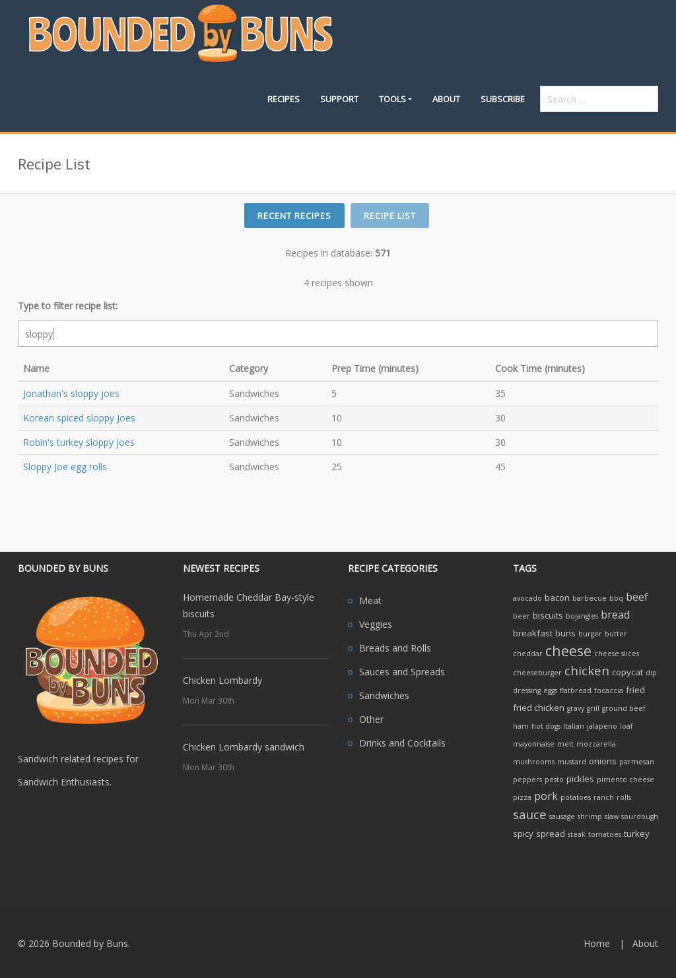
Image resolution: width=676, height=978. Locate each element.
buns (565, 633)
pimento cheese (625, 779)
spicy (523, 834)
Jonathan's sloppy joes (71, 393)
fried (635, 690)
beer (521, 616)
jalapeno (602, 726)
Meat (370, 600)
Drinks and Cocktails (402, 743)
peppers (527, 779)
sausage (562, 816)
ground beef (624, 708)
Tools (392, 99)
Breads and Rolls (395, 648)
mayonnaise (534, 744)
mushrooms (534, 761)
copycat (627, 672)
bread (615, 614)
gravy (575, 708)
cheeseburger (537, 672)
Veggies (375, 624)
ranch (603, 797)
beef (637, 597)
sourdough (639, 816)
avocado (527, 598)
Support (339, 99)
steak (577, 834)
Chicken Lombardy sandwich (243, 747)
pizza (522, 797)
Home (597, 943)
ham (521, 726)
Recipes (283, 99)
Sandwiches (384, 695)
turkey (637, 834)
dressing (527, 690)
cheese (568, 650)
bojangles (582, 616)
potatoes (575, 797)
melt (565, 744)
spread (550, 834)
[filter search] (338, 334)
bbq (616, 598)
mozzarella (596, 744)
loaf (626, 726)
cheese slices (616, 653)
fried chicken (538, 708)
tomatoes (604, 834)
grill (593, 708)
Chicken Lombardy (222, 680)
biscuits (548, 615)
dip (651, 672)
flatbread (576, 690)
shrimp (590, 816)
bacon (557, 597)
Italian (573, 726)
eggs (550, 690)
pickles (580, 779)
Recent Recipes (294, 216)
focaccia (608, 690)
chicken (586, 670)
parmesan (636, 761)
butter (616, 633)
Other (371, 719)
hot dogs (545, 726)
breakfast (533, 633)
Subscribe (503, 99)
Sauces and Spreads (402, 671)
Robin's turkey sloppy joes (79, 442)
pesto (554, 779)
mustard (571, 761)
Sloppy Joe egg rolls (65, 466)
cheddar (528, 653)
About (446, 99)
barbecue (589, 598)
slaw (612, 816)
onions (603, 761)
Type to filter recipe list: (68, 305)
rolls (624, 797)
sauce (530, 814)
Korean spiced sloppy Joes (79, 418)
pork (546, 796)
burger (590, 633)
